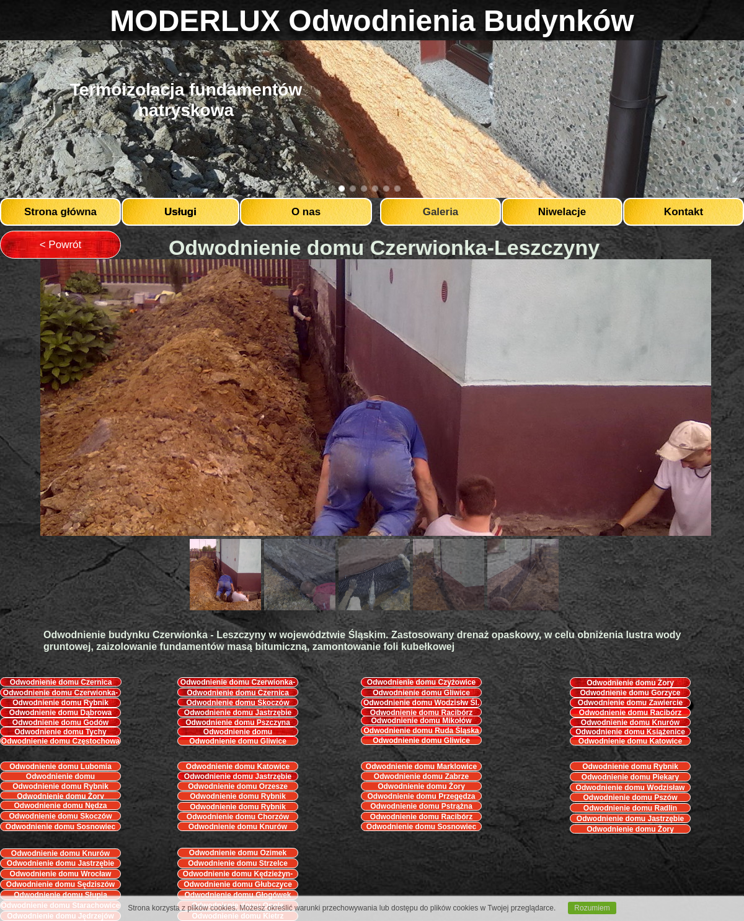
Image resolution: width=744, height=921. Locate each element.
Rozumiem (591, 908)
